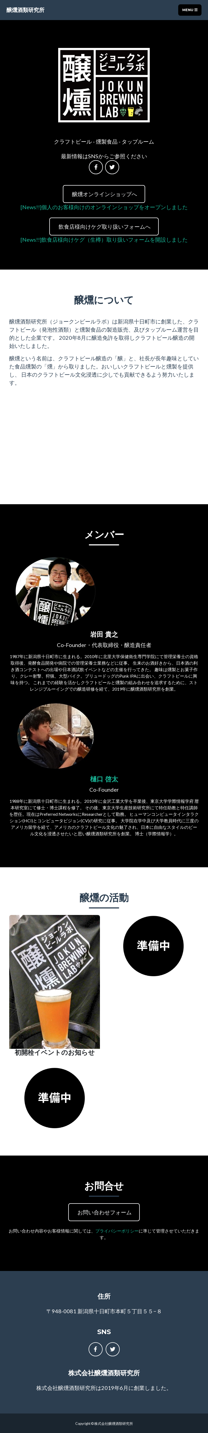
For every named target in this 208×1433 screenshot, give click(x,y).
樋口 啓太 (104, 779)
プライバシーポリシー (117, 1230)
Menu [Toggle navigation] (189, 10)
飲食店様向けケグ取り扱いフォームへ (104, 226)
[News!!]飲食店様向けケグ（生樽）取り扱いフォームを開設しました (104, 239)
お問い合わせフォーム (104, 1212)
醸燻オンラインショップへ (104, 194)
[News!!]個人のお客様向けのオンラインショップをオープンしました (104, 207)
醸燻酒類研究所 (25, 10)
